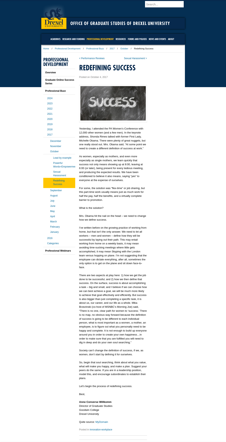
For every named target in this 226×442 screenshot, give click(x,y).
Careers (97, 421)
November (55, 146)
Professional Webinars (58, 250)
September (56, 190)
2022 (50, 108)
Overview (50, 72)
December (55, 141)
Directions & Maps (141, 421)
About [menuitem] (171, 39)
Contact (126, 421)
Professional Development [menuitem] (100, 39)
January (54, 232)
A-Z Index (73, 421)
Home (46, 48)
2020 (50, 119)
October (124, 48)
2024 (50, 98)
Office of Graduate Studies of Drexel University (120, 23)
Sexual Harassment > (135, 58)
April (52, 216)
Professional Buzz (95, 48)
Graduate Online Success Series (59, 82)
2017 (112, 48)
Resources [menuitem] (121, 39)
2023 (50, 103)
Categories (53, 243)
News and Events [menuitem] (157, 39)
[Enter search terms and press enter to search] (167, 4)
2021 (50, 113)
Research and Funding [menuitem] (73, 39)
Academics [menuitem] (55, 39)
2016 (50, 238)
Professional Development (67, 48)
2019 (50, 124)
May (52, 211)
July (52, 200)
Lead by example (62, 157)
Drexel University (53, 16)
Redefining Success (59, 182)
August (54, 195)
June (52, 206)
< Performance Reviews (92, 58)
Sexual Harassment (59, 173)
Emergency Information (109, 425)
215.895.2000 (147, 438)
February (55, 226)
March (53, 221)
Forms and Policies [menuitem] (137, 39)
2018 (50, 129)
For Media (86, 421)
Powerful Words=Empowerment (64, 165)
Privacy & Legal (111, 421)
